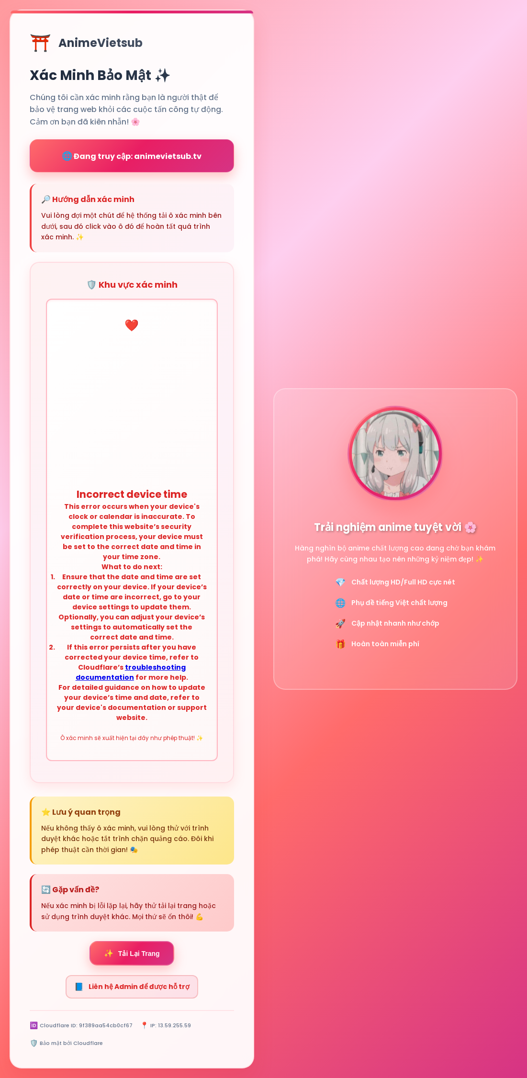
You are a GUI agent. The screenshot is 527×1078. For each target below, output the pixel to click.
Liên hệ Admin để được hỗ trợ (132, 987)
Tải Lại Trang (132, 953)
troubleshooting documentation (131, 672)
